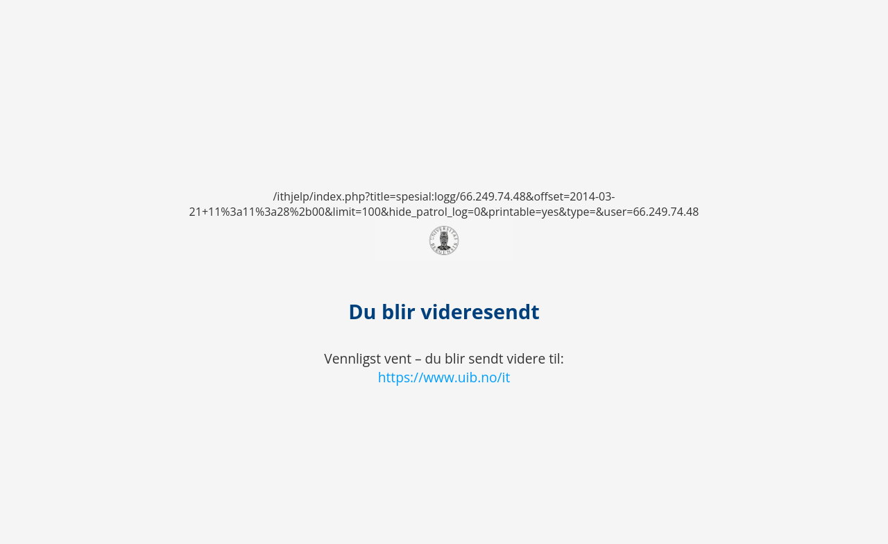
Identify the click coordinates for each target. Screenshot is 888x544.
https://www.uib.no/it (444, 377)
